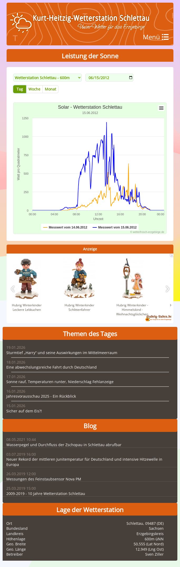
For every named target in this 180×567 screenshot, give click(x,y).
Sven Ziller (154, 554)
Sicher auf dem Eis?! (24, 410)
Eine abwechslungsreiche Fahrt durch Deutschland (51, 367)
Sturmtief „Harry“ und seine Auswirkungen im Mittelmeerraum (61, 352)
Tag (20, 89)
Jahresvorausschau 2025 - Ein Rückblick (41, 396)
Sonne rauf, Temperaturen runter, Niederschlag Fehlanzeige (60, 381)
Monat (50, 89)
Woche (34, 89)
